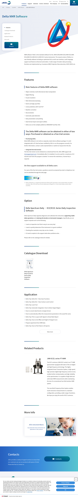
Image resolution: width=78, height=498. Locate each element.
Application (7, 33)
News (50, 1)
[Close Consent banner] (76, 479)
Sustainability (64, 3)
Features (8, 27)
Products (24, 3)
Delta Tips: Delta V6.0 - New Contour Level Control (39, 302)
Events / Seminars (44, 3)
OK (65, 489)
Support (30, 3)
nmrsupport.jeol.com (30, 154)
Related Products (8, 36)
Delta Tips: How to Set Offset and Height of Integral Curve (41, 320)
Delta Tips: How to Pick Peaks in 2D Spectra (38, 326)
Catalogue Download (9, 30)
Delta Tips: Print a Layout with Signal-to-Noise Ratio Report (42, 317)
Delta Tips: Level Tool (32, 305)
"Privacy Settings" (39, 490)
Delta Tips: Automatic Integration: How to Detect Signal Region (43, 308)
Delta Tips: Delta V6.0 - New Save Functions (38, 299)
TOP (3, 7)
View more (50, 332)
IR (59, 3)
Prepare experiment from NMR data (35, 323)
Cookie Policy (29, 491)
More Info (6, 39)
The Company (53, 3)
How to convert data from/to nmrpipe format (38, 311)
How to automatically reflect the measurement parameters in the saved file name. (48, 314)
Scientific (14, 7)
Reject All (65, 486)
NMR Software (21, 7)
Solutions (35, 3)
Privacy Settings (65, 482)
